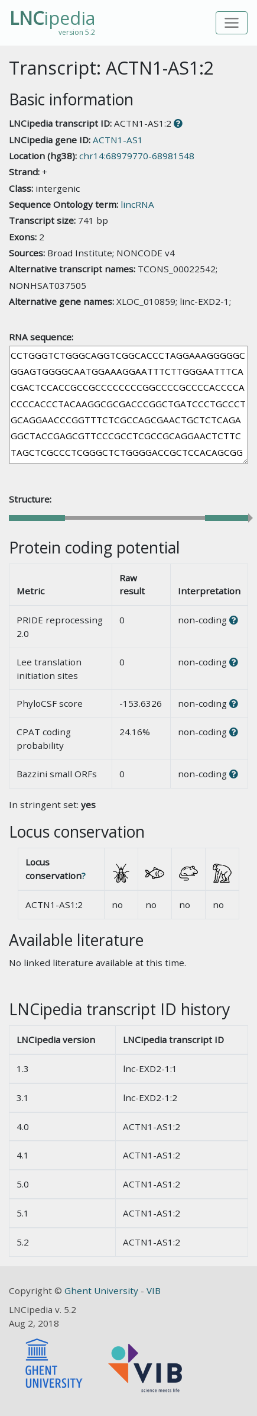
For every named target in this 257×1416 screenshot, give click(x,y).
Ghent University (102, 1290)
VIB (154, 1290)
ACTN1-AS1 (118, 140)
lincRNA (137, 204)
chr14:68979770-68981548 (136, 156)
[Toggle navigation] (232, 22)
